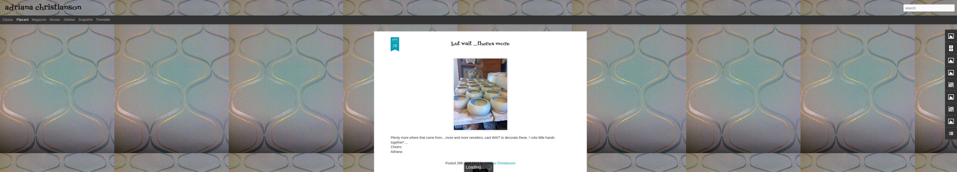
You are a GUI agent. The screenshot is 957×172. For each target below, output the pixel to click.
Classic (7, 20)
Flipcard (22, 20)
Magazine (39, 20)
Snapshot (85, 20)
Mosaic (55, 20)
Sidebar (69, 20)
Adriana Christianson (499, 163)
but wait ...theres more (480, 44)
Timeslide (103, 20)
